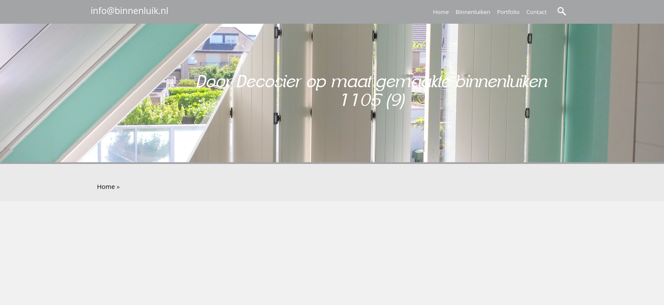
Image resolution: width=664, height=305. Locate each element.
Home (441, 12)
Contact (536, 12)
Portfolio (508, 12)
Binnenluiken (473, 12)
